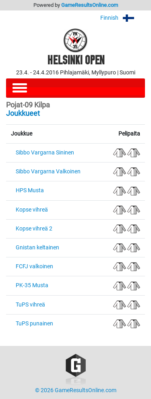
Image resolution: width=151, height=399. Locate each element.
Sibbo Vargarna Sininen (45, 152)
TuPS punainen (34, 323)
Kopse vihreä (32, 209)
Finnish (122, 17)
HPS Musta (30, 190)
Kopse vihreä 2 (34, 228)
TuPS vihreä (30, 304)
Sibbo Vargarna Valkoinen (48, 171)
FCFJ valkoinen (34, 266)
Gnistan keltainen (37, 247)
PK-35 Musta (32, 285)
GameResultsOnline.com (89, 5)
